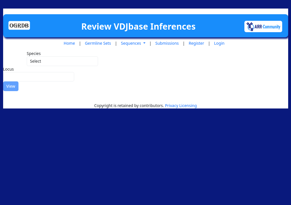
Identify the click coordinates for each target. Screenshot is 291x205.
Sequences (131, 43)
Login (219, 43)
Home (69, 43)
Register (196, 43)
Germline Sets (98, 43)
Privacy (172, 105)
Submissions (167, 43)
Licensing (188, 105)
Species (34, 53)
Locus (8, 69)
